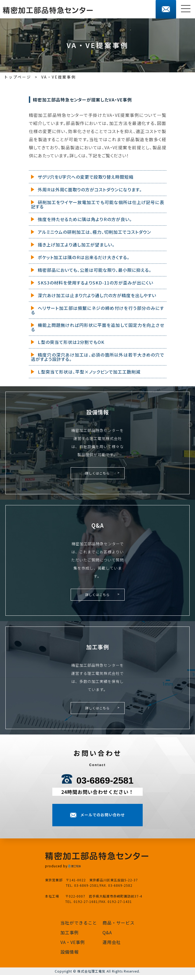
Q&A (107, 932)
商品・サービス (118, 922)
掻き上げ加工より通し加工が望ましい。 (76, 244)
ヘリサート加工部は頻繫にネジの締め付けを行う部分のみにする (97, 310)
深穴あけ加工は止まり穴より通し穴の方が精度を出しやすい (97, 295)
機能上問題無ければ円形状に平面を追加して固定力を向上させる (97, 327)
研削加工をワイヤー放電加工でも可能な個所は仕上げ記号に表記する (97, 204)
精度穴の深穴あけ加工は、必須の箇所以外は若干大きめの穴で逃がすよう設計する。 (97, 356)
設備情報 (69, 952)
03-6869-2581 (105, 780)
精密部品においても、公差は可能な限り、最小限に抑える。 (94, 270)
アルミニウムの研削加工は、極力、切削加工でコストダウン (94, 232)
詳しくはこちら (97, 473)
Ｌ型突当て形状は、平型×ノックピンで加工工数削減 (89, 371)
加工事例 (69, 932)
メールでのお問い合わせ (102, 814)
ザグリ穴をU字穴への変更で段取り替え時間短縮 (86, 177)
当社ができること (78, 922)
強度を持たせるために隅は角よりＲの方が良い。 (85, 219)
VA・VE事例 (72, 942)
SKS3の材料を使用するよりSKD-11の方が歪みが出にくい (95, 282)
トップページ (17, 77)
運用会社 (111, 942)
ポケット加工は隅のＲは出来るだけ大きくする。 (83, 257)
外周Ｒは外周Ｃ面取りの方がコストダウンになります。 (90, 189)
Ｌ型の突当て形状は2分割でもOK (71, 342)
